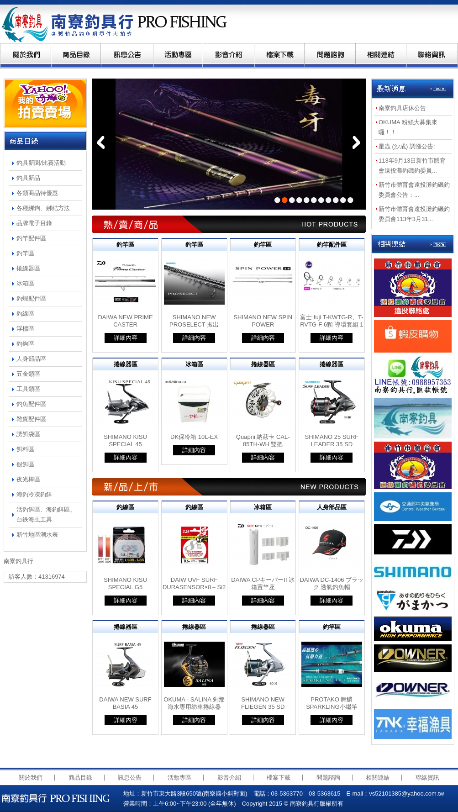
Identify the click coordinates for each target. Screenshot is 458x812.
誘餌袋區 (28, 434)
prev (101, 142)
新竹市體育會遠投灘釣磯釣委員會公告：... (414, 189)
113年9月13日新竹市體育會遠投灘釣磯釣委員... (412, 165)
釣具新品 (28, 177)
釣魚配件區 (31, 404)
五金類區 (28, 373)
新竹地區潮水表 (37, 534)
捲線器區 (28, 268)
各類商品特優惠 (37, 193)
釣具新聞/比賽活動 (41, 162)
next (356, 142)
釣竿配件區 (31, 238)
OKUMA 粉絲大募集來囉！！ (408, 127)
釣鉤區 (25, 343)
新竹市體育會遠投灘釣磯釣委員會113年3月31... (414, 214)
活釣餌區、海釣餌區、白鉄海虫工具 (46, 514)
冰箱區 (25, 283)
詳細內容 (125, 337)
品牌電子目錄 (34, 223)
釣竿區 (25, 253)
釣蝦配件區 (31, 298)
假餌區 (25, 464)
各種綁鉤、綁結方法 (43, 208)
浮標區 (25, 328)
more (438, 89)
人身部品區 (31, 358)
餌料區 (25, 449)
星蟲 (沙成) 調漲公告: (407, 146)
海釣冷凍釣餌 (34, 494)
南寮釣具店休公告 (402, 108)
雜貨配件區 (31, 419)
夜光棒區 (28, 479)
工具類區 (28, 388)
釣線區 (25, 313)
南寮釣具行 (117, 24)
